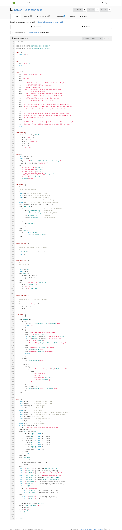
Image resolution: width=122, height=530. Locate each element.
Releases (60, 16)
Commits (36, 27)
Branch (86, 27)
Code (16, 16)
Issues (27, 16)
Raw (100, 38)
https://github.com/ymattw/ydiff (50, 22)
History (94, 38)
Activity (83, 16)
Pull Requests (43, 16)
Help (37, 3)
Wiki (72, 16)
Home (21, 3)
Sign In (105, 3)
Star (91, 10)
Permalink (86, 38)
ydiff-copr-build (33, 9)
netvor (18, 9)
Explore (29, 3)
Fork (103, 10)
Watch (77, 10)
